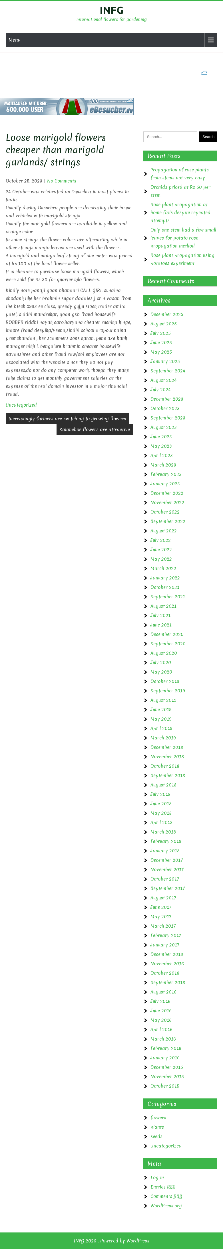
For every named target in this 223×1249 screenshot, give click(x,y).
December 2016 (166, 954)
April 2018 (161, 822)
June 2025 (161, 342)
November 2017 (167, 869)
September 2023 (167, 418)
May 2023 (161, 446)
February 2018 (165, 841)
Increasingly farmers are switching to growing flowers (67, 418)
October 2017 (164, 879)
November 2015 (167, 1076)
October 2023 (165, 408)
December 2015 (166, 1067)
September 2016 (167, 982)
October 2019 (164, 681)
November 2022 (167, 502)
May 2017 (160, 916)
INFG (112, 10)
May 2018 (161, 813)
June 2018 (161, 803)
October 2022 (165, 512)
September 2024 (167, 371)
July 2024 (160, 389)
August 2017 (163, 898)
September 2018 (167, 775)
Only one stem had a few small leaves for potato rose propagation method (183, 238)
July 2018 (160, 794)
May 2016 (161, 1020)
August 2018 (163, 785)
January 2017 (164, 945)
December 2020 (167, 634)
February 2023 (166, 474)
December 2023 (166, 399)
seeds (156, 1136)
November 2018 (167, 756)
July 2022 (160, 540)
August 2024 (163, 380)
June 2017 (160, 907)
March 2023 (163, 465)
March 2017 (163, 926)
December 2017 (166, 860)
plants (157, 1127)
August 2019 (163, 700)
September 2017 (167, 888)
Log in (157, 1177)
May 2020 (161, 672)
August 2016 (163, 992)
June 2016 (161, 1010)
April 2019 (161, 728)
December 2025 (166, 314)
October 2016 (164, 973)
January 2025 (165, 361)
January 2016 (165, 1058)
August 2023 (163, 427)
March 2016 (163, 1039)
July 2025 (160, 333)
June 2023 (161, 436)
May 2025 (161, 352)
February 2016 (165, 1048)
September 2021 (167, 596)
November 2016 (167, 963)
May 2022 (161, 559)
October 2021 (164, 587)
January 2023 (165, 483)
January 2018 (165, 850)
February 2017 (165, 935)
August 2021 (163, 606)
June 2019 (161, 709)
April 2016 (161, 1029)
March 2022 (163, 568)
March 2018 (163, 832)
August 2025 (163, 324)
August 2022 (163, 531)
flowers (158, 1117)
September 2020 (168, 643)
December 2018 (166, 747)
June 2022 (161, 549)
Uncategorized (21, 405)
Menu (15, 40)
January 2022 (165, 578)
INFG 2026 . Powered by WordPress (111, 1241)
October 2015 (164, 1086)
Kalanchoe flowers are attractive (94, 429)
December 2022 (166, 493)
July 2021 (160, 615)
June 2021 (161, 625)
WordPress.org (166, 1206)
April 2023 (161, 455)
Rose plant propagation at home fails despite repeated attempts (180, 212)
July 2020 (160, 662)
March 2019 (163, 738)
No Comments (61, 181)
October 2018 (164, 766)
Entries (163, 1187)
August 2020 (163, 653)
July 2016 (160, 1001)
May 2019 (161, 719)
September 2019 (167, 691)
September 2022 (167, 521)
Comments (166, 1196)
